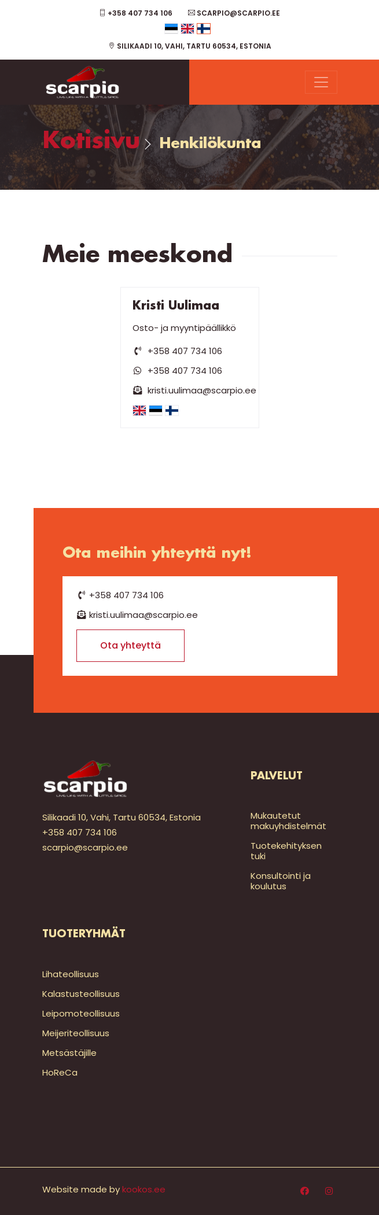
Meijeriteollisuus (75, 1033)
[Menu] (321, 82)
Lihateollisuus (70, 974)
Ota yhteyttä (130, 645)
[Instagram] (329, 1191)
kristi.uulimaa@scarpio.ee (195, 390)
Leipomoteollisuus (81, 1013)
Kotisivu (91, 141)
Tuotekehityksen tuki (286, 851)
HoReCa (60, 1072)
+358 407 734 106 (135, 13)
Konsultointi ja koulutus (281, 881)
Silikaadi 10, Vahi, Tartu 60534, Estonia (189, 46)
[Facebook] (305, 1191)
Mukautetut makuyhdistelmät (288, 820)
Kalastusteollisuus (81, 994)
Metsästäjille (69, 1053)
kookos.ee (143, 1189)
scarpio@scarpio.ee (234, 13)
